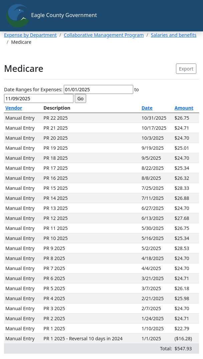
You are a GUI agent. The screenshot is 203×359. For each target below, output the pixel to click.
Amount (184, 108)
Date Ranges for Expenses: (33, 89)
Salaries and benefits (174, 35)
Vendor (13, 108)
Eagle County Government (51, 15)
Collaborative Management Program (104, 35)
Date (147, 108)
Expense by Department (30, 35)
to (136, 89)
